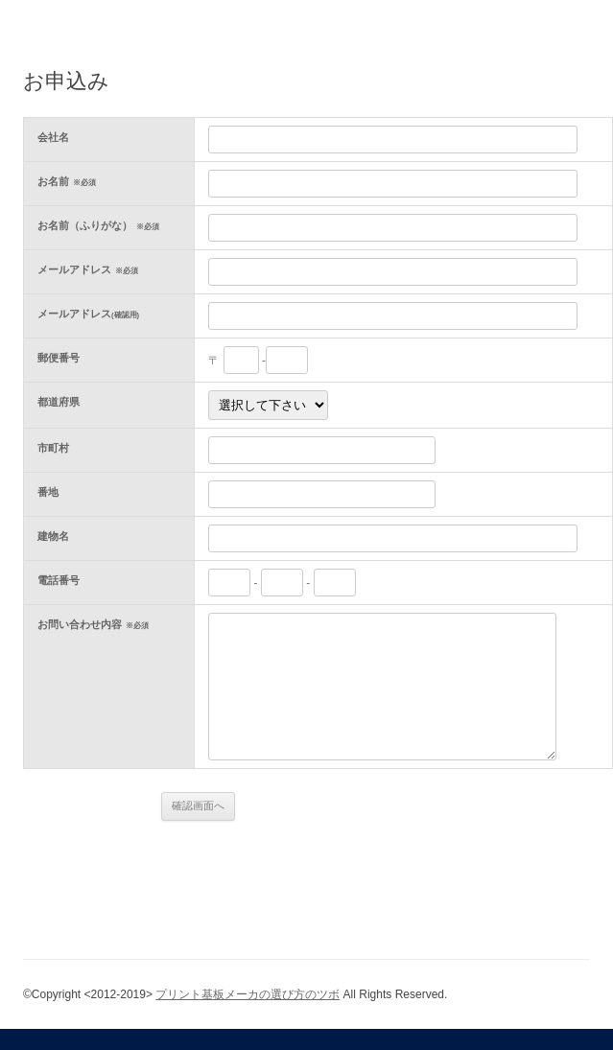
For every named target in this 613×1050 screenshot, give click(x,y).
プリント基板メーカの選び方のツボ (247, 994)
